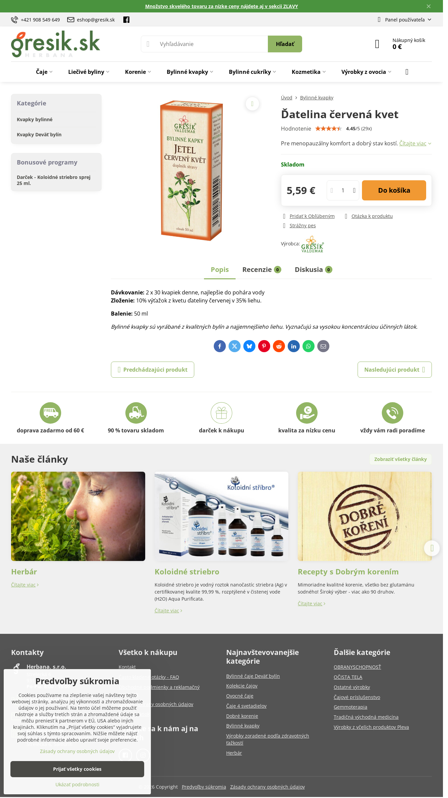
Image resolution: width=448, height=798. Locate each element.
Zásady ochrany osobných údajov (267, 787)
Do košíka (394, 190)
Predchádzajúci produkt (153, 370)
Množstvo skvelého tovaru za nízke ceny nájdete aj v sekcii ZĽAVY (221, 6)
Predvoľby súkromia (204, 787)
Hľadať (285, 44)
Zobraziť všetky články (400, 459)
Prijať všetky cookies (77, 769)
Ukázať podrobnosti (77, 784)
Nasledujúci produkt (394, 370)
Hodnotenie (296, 128)
